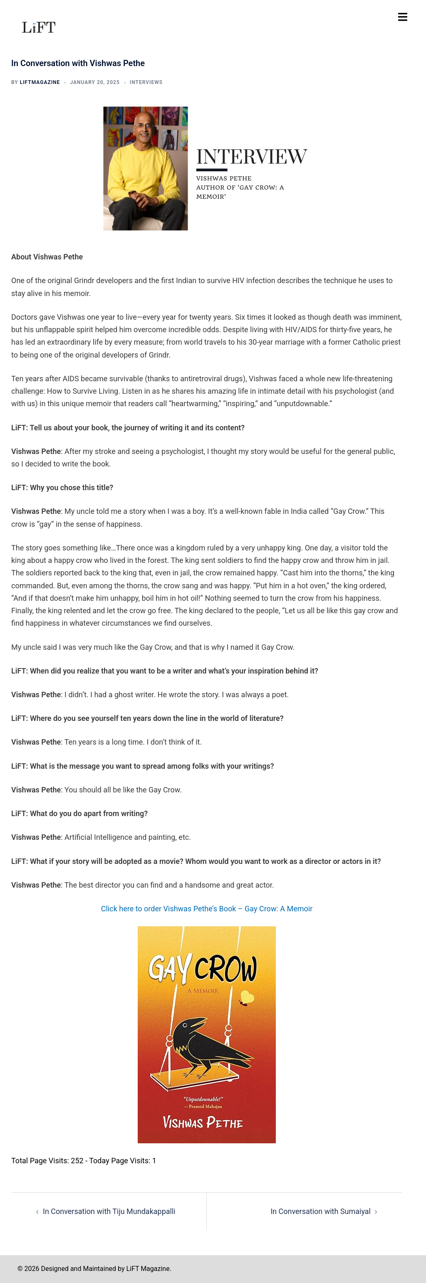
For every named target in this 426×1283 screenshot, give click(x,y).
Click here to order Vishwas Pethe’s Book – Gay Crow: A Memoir (206, 908)
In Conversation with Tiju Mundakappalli (109, 1211)
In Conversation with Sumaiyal (320, 1211)
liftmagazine (40, 82)
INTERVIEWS (146, 82)
